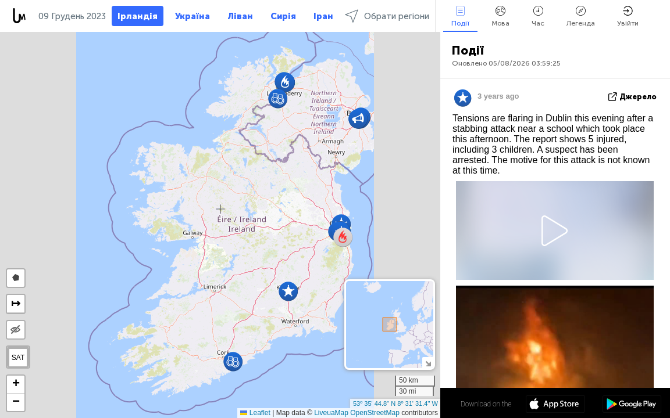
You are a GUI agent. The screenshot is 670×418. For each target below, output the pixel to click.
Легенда (580, 16)
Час (538, 16)
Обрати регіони (387, 16)
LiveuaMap (331, 413)
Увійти (628, 16)
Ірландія (137, 16)
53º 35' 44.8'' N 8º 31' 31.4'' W (395, 403)
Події (460, 16)
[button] (277, 98)
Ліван (240, 16)
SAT (18, 358)
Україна (192, 16)
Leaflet (255, 413)
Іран (323, 16)
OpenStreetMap (375, 413)
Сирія (283, 16)
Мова (500, 16)
